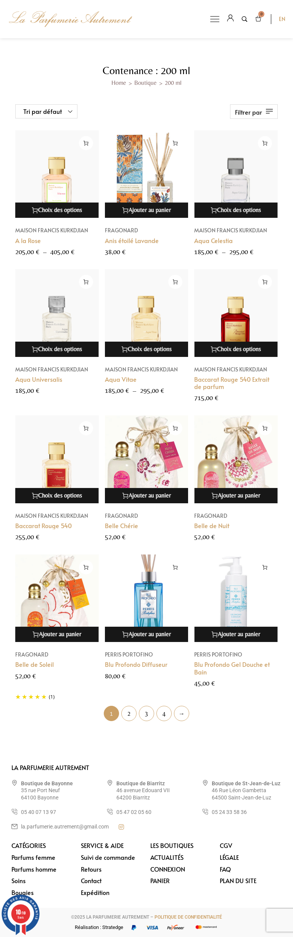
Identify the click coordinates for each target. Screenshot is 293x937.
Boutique (145, 82)
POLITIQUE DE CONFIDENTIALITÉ (188, 917)
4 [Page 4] (164, 713)
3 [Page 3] (146, 713)
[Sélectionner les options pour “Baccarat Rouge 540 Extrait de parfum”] (265, 282)
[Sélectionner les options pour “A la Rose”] (86, 143)
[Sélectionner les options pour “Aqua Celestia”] (265, 143)
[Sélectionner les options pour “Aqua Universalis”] (86, 282)
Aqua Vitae (121, 379)
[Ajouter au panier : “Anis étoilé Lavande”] (175, 143)
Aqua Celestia (213, 240)
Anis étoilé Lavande (132, 240)
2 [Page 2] (128, 713)
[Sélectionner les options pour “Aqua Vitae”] (175, 282)
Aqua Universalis (38, 379)
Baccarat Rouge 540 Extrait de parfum (231, 383)
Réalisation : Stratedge (99, 927)
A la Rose (28, 240)
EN (282, 19)
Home (118, 82)
